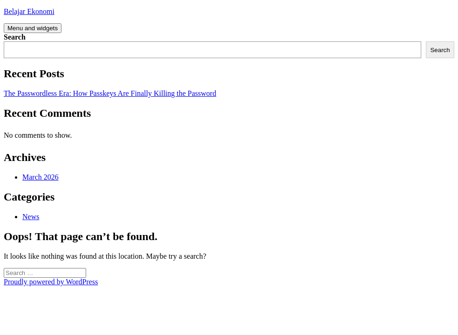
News (30, 217)
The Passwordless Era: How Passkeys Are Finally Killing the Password (110, 93)
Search (15, 37)
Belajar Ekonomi (29, 11)
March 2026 (40, 177)
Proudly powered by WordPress (51, 282)
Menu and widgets (32, 28)
